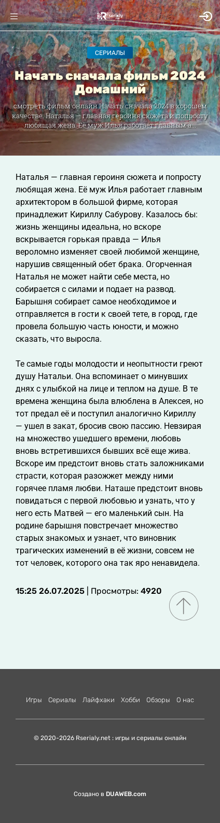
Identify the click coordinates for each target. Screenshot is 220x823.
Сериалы (110, 53)
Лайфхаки (98, 700)
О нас (185, 700)
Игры (34, 700)
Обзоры (158, 700)
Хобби (130, 700)
